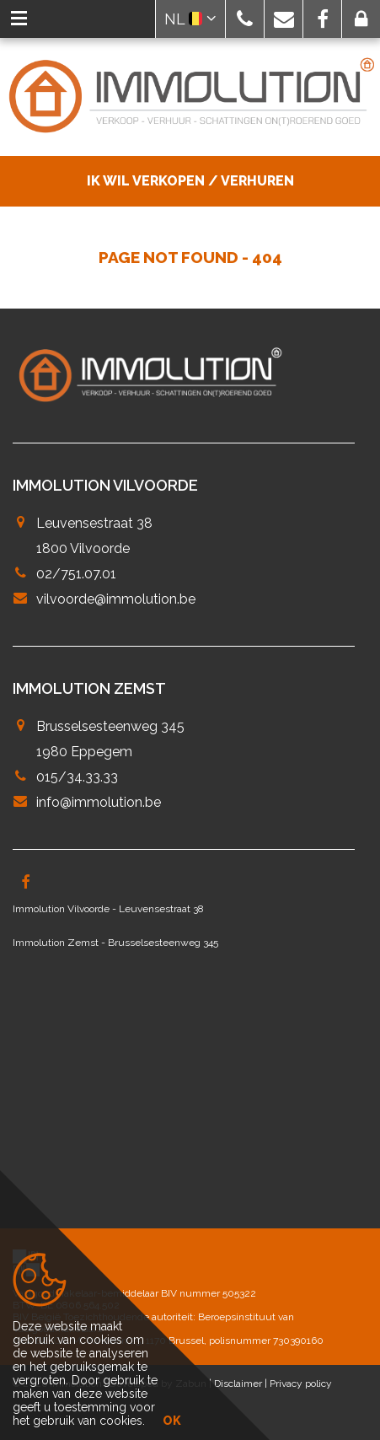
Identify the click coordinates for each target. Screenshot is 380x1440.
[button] (245, 19)
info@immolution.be (98, 802)
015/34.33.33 (77, 777)
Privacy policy (301, 1383)
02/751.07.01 (76, 574)
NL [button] (190, 19)
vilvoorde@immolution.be (115, 599)
